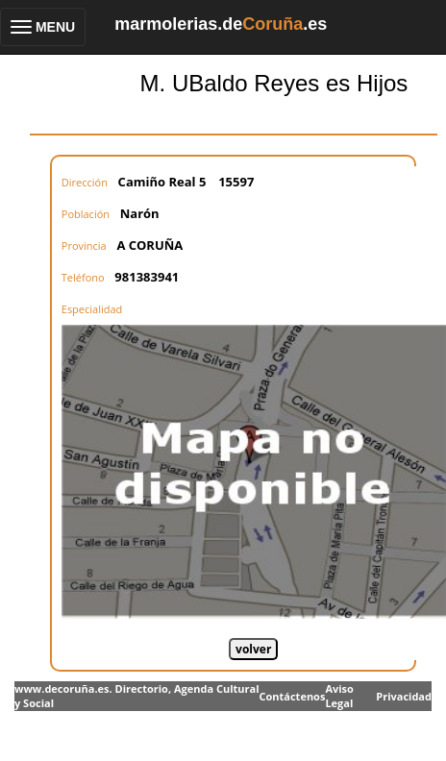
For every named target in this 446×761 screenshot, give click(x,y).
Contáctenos (292, 696)
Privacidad (404, 696)
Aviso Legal (339, 696)
